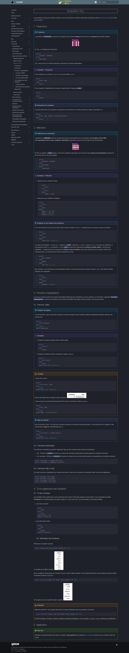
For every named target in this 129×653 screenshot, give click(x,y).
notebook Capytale (107, 18)
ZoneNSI (13, 10)
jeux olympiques (90, 635)
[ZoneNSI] (12, 2)
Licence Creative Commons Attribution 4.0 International (52, 647)
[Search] (108, 2)
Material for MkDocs (22, 651)
